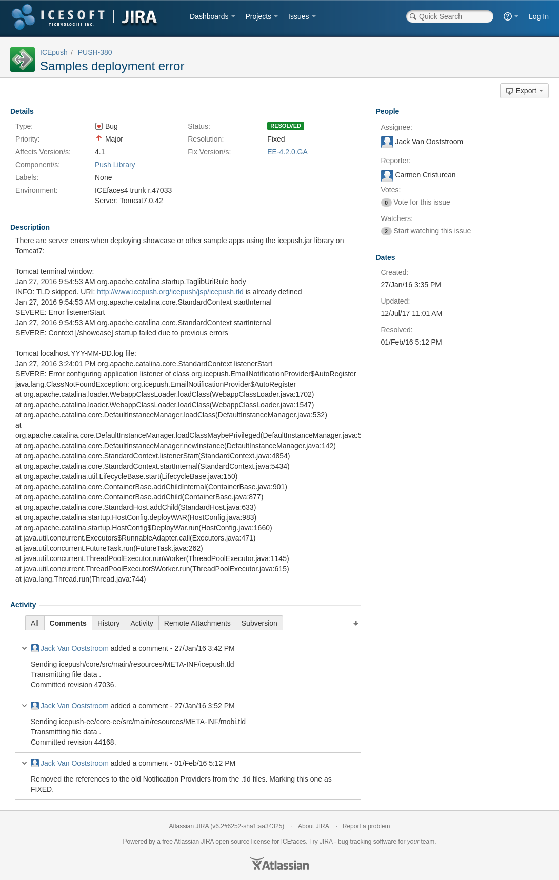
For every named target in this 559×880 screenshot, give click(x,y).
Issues (298, 16)
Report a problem (366, 826)
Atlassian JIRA (189, 826)
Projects (259, 16)
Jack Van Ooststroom (70, 648)
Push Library (115, 165)
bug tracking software (367, 841)
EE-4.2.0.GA (287, 152)
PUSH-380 (95, 52)
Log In (539, 16)
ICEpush (54, 52)
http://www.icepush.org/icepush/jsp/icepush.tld (170, 292)
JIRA (207, 841)
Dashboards (209, 16)
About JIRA (313, 826)
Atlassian (279, 863)
